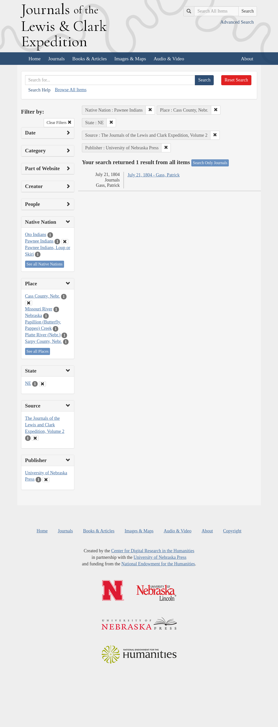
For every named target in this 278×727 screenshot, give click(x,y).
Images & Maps (130, 58)
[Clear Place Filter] (28, 302)
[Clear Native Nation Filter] (64, 241)
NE (28, 383)
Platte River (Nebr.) (43, 334)
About (247, 58)
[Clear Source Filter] (35, 438)
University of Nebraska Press (160, 557)
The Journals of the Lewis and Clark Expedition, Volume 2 (45, 425)
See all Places (38, 351)
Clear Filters (59, 122)
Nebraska (33, 315)
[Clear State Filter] (42, 383)
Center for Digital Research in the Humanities (152, 550)
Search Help (39, 90)
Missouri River (38, 308)
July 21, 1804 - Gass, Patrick (154, 174)
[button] (150, 110)
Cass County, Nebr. (42, 296)
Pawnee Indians (39, 241)
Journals (56, 58)
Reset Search (236, 79)
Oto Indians (35, 234)
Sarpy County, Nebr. (43, 341)
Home (35, 58)
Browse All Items (70, 89)
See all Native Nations (45, 264)
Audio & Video (169, 58)
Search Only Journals (210, 163)
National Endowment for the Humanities (158, 563)
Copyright (232, 530)
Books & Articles (89, 58)
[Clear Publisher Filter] (45, 479)
